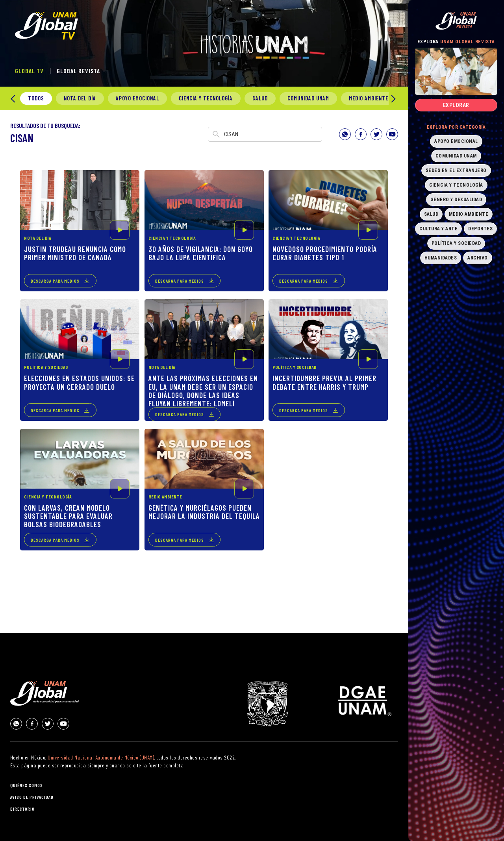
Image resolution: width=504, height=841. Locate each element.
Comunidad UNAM (308, 98)
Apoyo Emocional (137, 98)
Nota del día (80, 98)
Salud (260, 98)
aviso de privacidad (32, 797)
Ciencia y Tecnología (206, 98)
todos (36, 98)
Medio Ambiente (368, 98)
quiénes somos (26, 785)
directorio (22, 808)
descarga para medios (55, 280)
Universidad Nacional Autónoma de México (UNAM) (101, 757)
